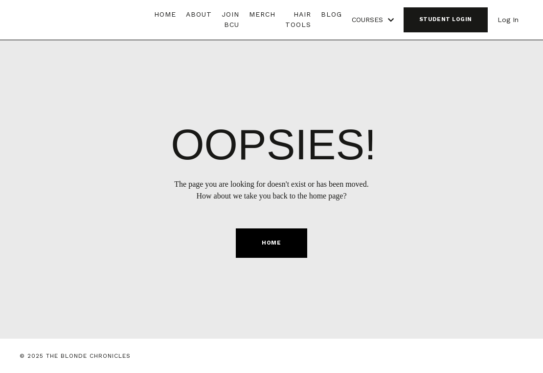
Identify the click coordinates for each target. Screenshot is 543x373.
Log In (508, 20)
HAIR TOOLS (298, 19)
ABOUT (199, 14)
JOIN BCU (230, 19)
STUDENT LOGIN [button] (445, 19)
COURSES (373, 20)
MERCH (262, 14)
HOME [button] (271, 243)
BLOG (331, 14)
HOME (165, 14)
